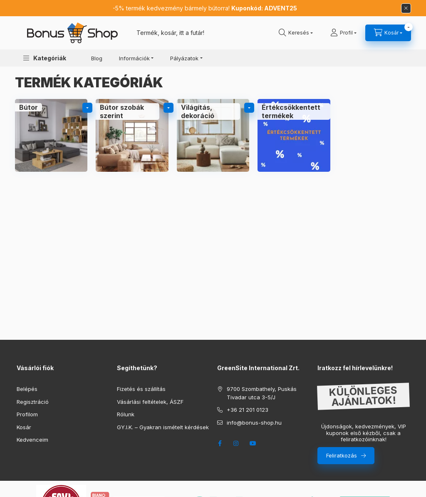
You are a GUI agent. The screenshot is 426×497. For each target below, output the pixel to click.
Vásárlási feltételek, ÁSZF (150, 401)
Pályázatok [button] (184, 58)
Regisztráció (33, 401)
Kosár (24, 427)
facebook (219, 443)
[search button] (296, 33)
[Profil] (343, 33)
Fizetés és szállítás (141, 389)
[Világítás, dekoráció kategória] (213, 135)
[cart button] (388, 33)
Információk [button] (134, 58)
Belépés (27, 389)
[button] (44, 58)
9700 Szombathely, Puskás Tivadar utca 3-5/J (262, 393)
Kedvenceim (32, 439)
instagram (236, 443)
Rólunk (125, 414)
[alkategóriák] (87, 108)
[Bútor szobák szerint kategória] (132, 135)
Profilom (27, 414)
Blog (96, 58)
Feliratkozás (341, 455)
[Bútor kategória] (51, 135)
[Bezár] (406, 8)
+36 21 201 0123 (247, 409)
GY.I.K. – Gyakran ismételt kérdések (163, 427)
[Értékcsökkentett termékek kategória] (294, 135)
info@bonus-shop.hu (254, 422)
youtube (253, 443)
